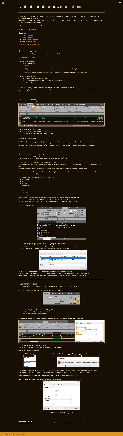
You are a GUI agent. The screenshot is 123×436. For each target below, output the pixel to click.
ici (37, 26)
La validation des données (29, 41)
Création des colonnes (28, 35)
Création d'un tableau (27, 37)
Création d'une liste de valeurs (30, 39)
